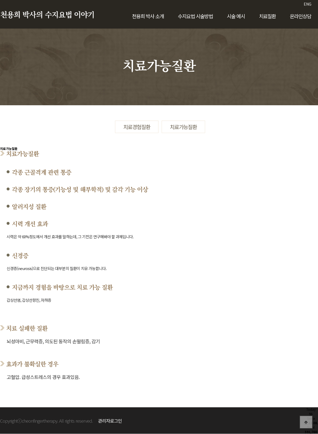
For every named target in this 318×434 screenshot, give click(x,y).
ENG (307, 4)
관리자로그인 (110, 420)
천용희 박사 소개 (148, 16)
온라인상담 (300, 16)
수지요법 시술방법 (195, 16)
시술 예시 (236, 16)
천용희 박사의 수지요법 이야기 (47, 15)
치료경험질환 (136, 127)
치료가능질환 (183, 127)
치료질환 (267, 16)
